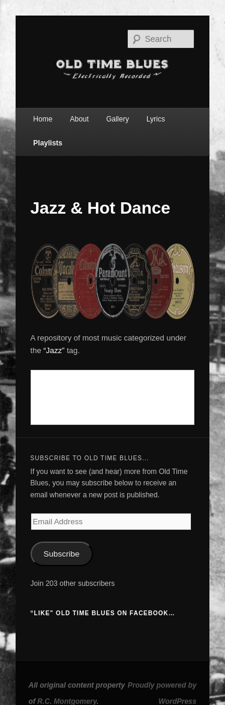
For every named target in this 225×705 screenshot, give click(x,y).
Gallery (117, 119)
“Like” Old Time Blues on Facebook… (103, 613)
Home (42, 119)
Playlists (47, 143)
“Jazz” (53, 350)
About (79, 119)
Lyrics (155, 119)
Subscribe (62, 553)
